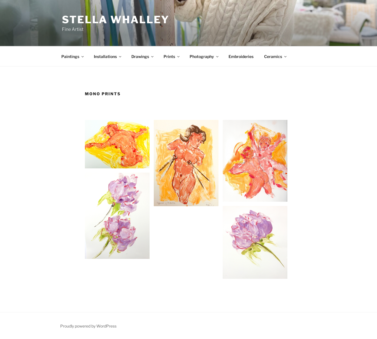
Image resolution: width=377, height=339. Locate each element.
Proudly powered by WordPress (88, 326)
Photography (204, 56)
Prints (172, 56)
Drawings (142, 56)
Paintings (73, 56)
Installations (108, 56)
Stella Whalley (115, 19)
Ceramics (275, 56)
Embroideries (241, 56)
